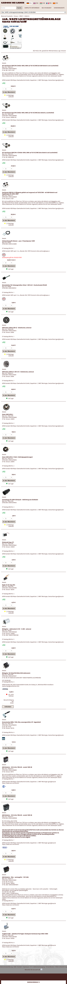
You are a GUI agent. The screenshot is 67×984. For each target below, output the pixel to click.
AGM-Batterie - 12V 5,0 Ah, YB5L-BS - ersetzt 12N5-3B (17, 767)
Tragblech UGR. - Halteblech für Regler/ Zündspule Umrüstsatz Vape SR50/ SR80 (25, 934)
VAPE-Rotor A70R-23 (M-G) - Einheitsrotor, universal (16, 327)
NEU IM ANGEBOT (46, 8)
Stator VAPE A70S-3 (7, 414)
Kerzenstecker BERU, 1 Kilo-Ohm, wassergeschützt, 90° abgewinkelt (21, 722)
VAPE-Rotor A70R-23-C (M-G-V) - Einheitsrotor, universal (18, 372)
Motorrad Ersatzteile (7, 16)
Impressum (26, 967)
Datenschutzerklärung (6, 967)
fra (49, 3)
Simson (16, 16)
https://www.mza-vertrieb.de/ (10, 783)
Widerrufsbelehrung (61, 967)
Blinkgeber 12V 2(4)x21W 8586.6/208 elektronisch (16, 673)
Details (4, 63)
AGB (15, 967)
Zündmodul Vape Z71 (8, 542)
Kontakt (19, 967)
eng (35, 3)
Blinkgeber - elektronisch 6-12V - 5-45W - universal (16, 629)
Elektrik (27, 16)
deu (29, 3)
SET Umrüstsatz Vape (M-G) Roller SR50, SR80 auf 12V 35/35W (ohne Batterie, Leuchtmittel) (28, 112)
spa (55, 3)
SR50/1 (21, 16)
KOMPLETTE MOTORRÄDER (32, 8)
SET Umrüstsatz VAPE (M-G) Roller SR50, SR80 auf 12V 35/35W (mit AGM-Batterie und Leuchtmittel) (30, 65)
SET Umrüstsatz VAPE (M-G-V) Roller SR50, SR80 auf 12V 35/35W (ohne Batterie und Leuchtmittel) (29, 152)
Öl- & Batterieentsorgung (37, 967)
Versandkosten (50, 967)
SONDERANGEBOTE (59, 8)
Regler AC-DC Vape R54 (8, 585)
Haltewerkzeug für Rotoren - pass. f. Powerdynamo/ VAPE (18, 241)
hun (42, 3)
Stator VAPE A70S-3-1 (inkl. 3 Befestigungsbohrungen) (17, 457)
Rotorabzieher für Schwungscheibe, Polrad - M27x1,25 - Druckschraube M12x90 (24, 285)
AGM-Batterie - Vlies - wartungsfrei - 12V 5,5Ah (15, 877)
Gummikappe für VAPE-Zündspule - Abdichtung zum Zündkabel (20, 499)
